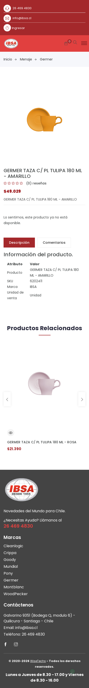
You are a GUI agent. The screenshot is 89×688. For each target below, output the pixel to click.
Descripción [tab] (19, 242)
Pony (8, 573)
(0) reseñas (36, 183)
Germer (46, 59)
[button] (83, 42)
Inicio (10, 59)
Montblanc (14, 587)
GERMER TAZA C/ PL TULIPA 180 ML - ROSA (41, 442)
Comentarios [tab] (54, 242)
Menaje (28, 59)
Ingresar (18, 28)
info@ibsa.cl (22, 18)
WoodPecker (16, 594)
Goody (10, 559)
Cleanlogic (13, 546)
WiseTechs (38, 661)
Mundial (11, 566)
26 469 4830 (22, 8)
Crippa (10, 553)
